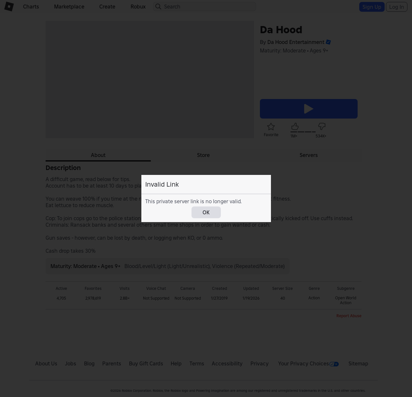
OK (206, 212)
